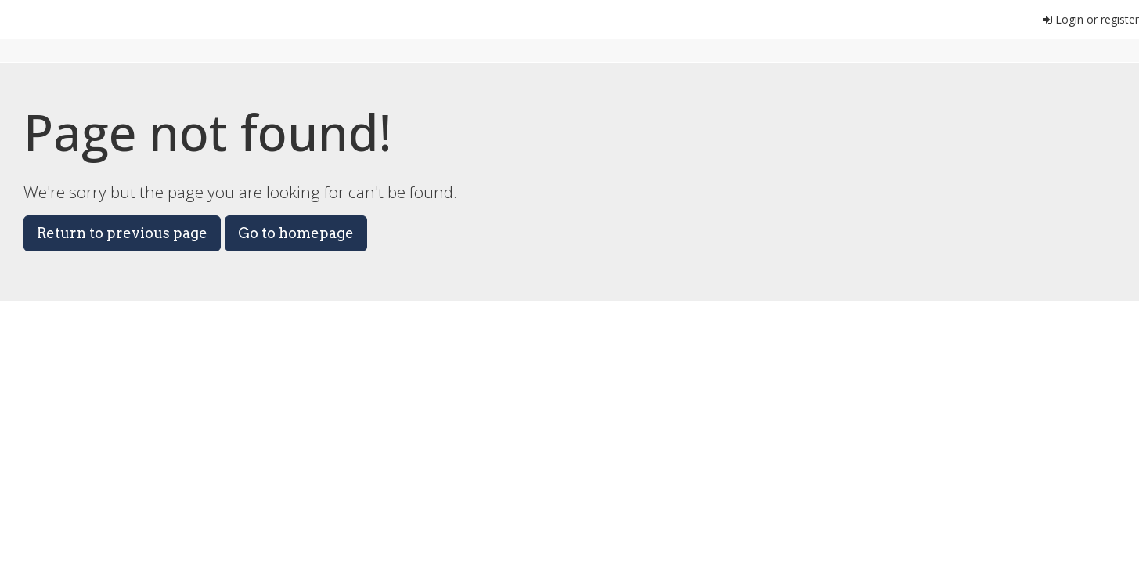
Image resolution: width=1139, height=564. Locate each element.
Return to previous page (122, 233)
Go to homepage (296, 233)
